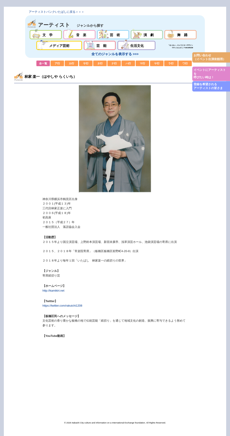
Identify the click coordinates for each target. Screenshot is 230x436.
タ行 (100, 63)
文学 (45, 35)
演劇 (146, 35)
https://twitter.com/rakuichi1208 (62, 305)
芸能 (99, 45)
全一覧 (43, 63)
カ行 (71, 63)
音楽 (79, 35)
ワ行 (185, 63)
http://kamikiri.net (53, 290)
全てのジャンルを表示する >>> (115, 54)
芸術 (113, 35)
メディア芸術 (59, 45)
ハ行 (128, 63)
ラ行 (171, 63)
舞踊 (180, 35)
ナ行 (114, 63)
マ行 (142, 63)
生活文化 (136, 45)
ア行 (57, 63)
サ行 (86, 63)
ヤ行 (157, 63)
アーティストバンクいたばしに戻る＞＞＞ (56, 11)
